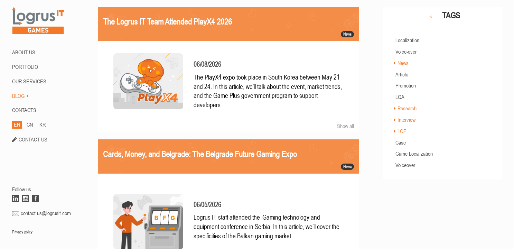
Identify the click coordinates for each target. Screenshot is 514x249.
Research (407, 108)
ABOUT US (23, 52)
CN (30, 124)
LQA (399, 97)
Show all (345, 126)
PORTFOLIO (25, 67)
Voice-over (406, 51)
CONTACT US (33, 139)
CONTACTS (24, 110)
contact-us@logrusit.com (46, 213)
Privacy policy (22, 232)
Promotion (405, 85)
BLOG (20, 96)
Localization (407, 40)
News (403, 63)
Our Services (29, 81)
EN (17, 124)
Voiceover (405, 165)
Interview (406, 120)
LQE (402, 131)
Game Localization (414, 153)
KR (42, 124)
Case (400, 142)
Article (401, 74)
